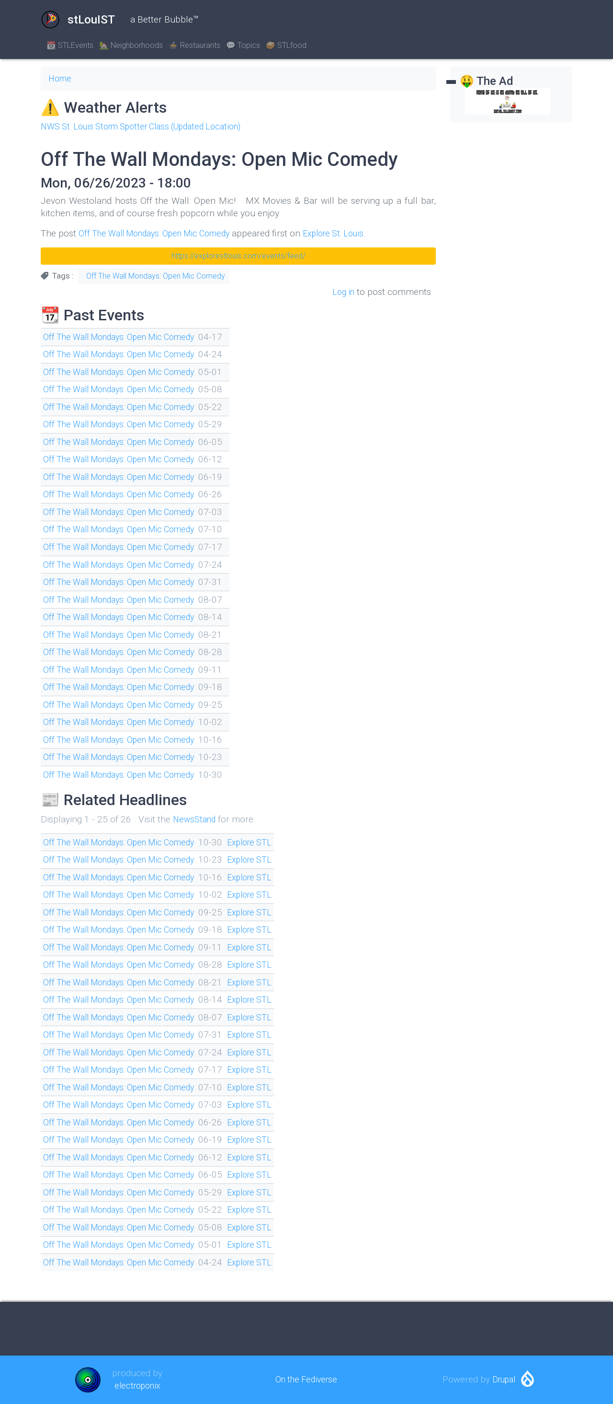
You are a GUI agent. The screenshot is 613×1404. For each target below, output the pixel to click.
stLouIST (78, 19)
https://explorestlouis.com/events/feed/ (238, 255)
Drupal (503, 1379)
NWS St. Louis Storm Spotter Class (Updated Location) (151, 126)
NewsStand (196, 819)
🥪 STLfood (286, 45)
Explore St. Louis (353, 233)
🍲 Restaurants (194, 45)
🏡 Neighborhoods (131, 45)
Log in (342, 291)
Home (60, 78)
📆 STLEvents (69, 45)
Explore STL (267, 842)
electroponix (137, 1385)
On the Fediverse (306, 1379)
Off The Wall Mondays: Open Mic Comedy (162, 233)
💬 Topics (243, 45)
